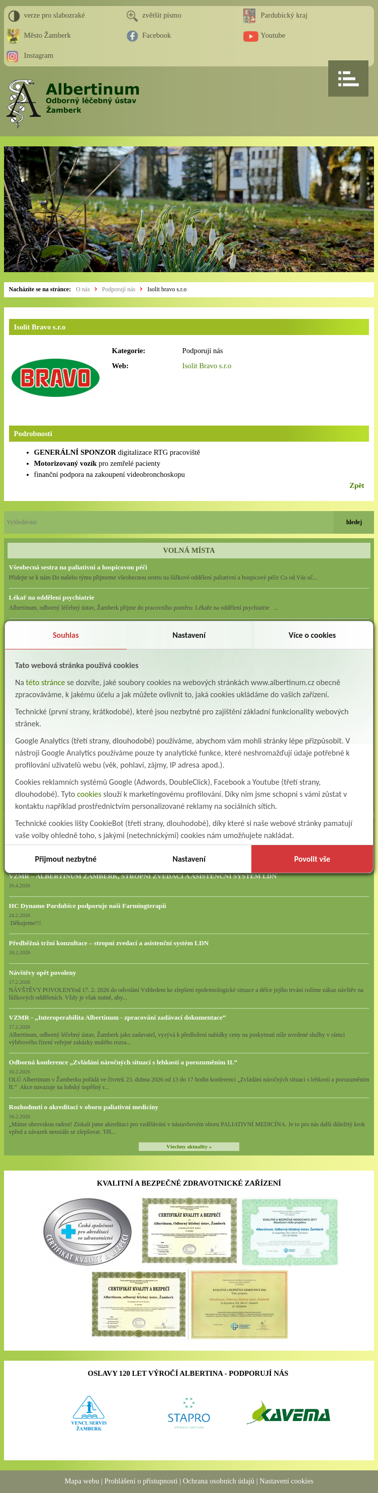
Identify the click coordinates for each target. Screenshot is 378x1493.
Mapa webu (82, 1481)
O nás (83, 289)
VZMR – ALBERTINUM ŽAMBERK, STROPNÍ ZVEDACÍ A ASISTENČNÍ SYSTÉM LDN (143, 876)
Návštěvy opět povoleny (42, 972)
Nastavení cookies (286, 1481)
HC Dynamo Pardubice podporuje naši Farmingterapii (87, 905)
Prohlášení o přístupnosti (141, 1481)
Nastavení (189, 635)
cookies (89, 794)
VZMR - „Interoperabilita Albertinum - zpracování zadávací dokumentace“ (117, 1017)
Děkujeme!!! (25, 923)
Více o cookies (312, 635)
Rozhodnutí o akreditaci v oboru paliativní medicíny (83, 1107)
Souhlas (66, 635)
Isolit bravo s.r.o (166, 289)
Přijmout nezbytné (66, 859)
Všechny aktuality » (189, 1146)
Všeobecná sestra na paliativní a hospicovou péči (78, 567)
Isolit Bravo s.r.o (207, 366)
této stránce (45, 682)
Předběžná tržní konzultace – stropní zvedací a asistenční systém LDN (109, 943)
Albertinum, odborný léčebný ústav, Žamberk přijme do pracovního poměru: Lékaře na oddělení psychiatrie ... (143, 607)
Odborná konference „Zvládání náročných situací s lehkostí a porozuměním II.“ (123, 1062)
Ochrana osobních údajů (218, 1481)
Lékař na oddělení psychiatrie (51, 597)
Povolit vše (312, 859)
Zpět (356, 485)
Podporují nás (118, 289)
